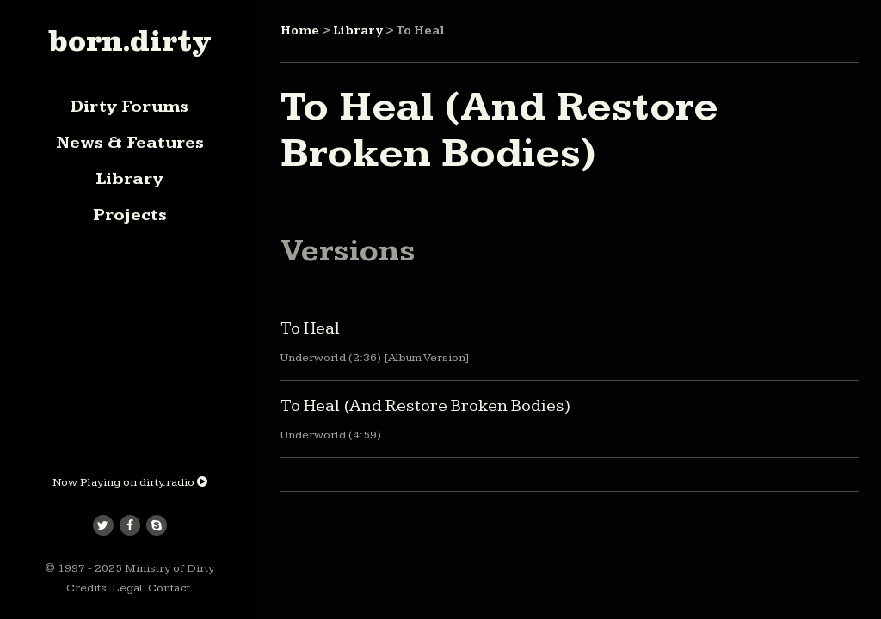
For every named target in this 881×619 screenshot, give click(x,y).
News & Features (130, 142)
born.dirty (129, 40)
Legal (127, 588)
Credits (86, 588)
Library (129, 179)
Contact (169, 588)
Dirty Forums (129, 106)
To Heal (310, 328)
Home (299, 31)
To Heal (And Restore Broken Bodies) (425, 405)
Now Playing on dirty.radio (129, 482)
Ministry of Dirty (169, 568)
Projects (130, 215)
